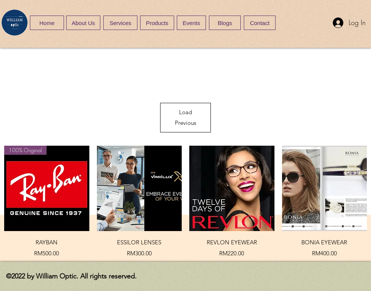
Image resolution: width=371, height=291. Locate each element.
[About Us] (83, 23)
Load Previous (185, 117)
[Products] (157, 23)
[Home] (47, 23)
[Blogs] (225, 23)
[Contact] (260, 23)
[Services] (120, 23)
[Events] (191, 23)
